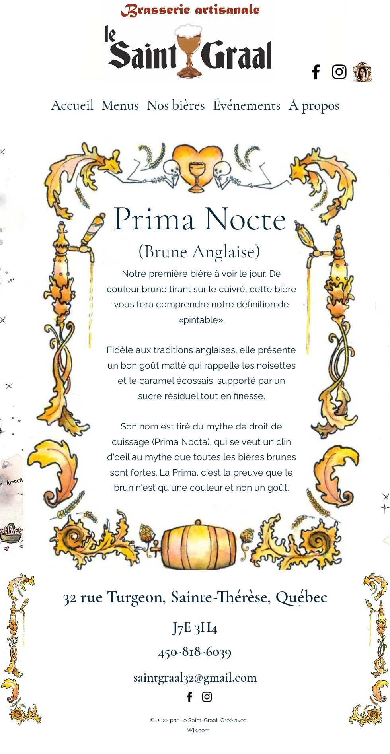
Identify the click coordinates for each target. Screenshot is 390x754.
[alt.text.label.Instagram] (339, 72)
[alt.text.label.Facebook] (316, 72)
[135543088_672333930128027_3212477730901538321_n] (362, 72)
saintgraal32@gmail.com (195, 677)
